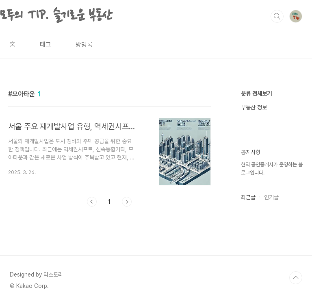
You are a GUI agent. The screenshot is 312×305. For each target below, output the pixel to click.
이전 (92, 202)
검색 (277, 16)
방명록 (84, 44)
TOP (295, 277)
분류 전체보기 (256, 93)
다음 (127, 202)
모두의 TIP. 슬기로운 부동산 (56, 15)
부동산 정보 (254, 107)
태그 (45, 44)
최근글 (248, 197)
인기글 (271, 197)
